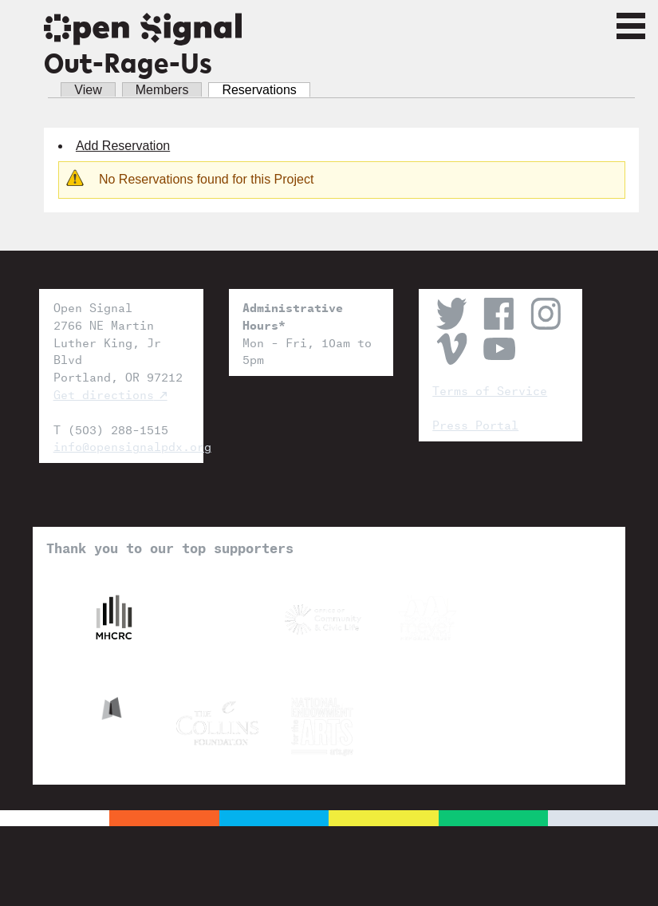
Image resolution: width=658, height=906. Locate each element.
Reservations (265, 90)
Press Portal (475, 424)
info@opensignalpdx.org (121, 445)
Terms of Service (489, 389)
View (87, 90)
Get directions (103, 393)
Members (162, 90)
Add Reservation (123, 145)
